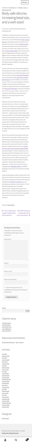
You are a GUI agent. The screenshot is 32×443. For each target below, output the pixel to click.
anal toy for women (16, 182)
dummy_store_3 (23, 7)
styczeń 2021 (5, 397)
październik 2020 (6, 403)
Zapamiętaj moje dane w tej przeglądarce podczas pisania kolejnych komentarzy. (15, 290)
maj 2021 (4, 389)
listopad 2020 (5, 401)
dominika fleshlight (23, 75)
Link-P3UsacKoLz (6, 323)
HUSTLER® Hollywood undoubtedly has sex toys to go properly (23, 213)
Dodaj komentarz (6, 10)
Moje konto (5, 440)
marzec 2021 (5, 393)
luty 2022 (4, 371)
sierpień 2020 (5, 407)
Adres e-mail (8, 271)
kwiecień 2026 (5, 356)
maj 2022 (4, 366)
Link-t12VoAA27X (6, 331)
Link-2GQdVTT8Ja (7, 327)
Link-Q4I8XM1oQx (6, 329)
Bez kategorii (11, 205)
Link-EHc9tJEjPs (6, 325)
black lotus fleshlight (11, 88)
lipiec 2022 (5, 362)
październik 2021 (6, 379)
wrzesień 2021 (5, 381)
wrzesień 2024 (5, 360)
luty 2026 (4, 358)
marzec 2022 (5, 369)
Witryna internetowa (10, 279)
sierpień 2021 (5, 383)
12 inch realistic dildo (11, 51)
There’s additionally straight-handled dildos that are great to (9, 213)
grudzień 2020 (5, 399)
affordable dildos (16, 166)
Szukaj (4, 308)
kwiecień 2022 (5, 367)
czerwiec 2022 (5, 364)
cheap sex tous (24, 44)
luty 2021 (4, 395)
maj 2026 (4, 354)
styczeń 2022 (5, 373)
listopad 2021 (5, 377)
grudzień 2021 (5, 375)
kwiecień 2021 (5, 391)
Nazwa (6, 263)
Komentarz (8, 239)
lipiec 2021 (5, 385)
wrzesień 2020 (5, 405)
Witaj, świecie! (19, 342)
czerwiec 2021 (5, 387)
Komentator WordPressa (8, 342)
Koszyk (25, 438)
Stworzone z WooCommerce (10, 433)
